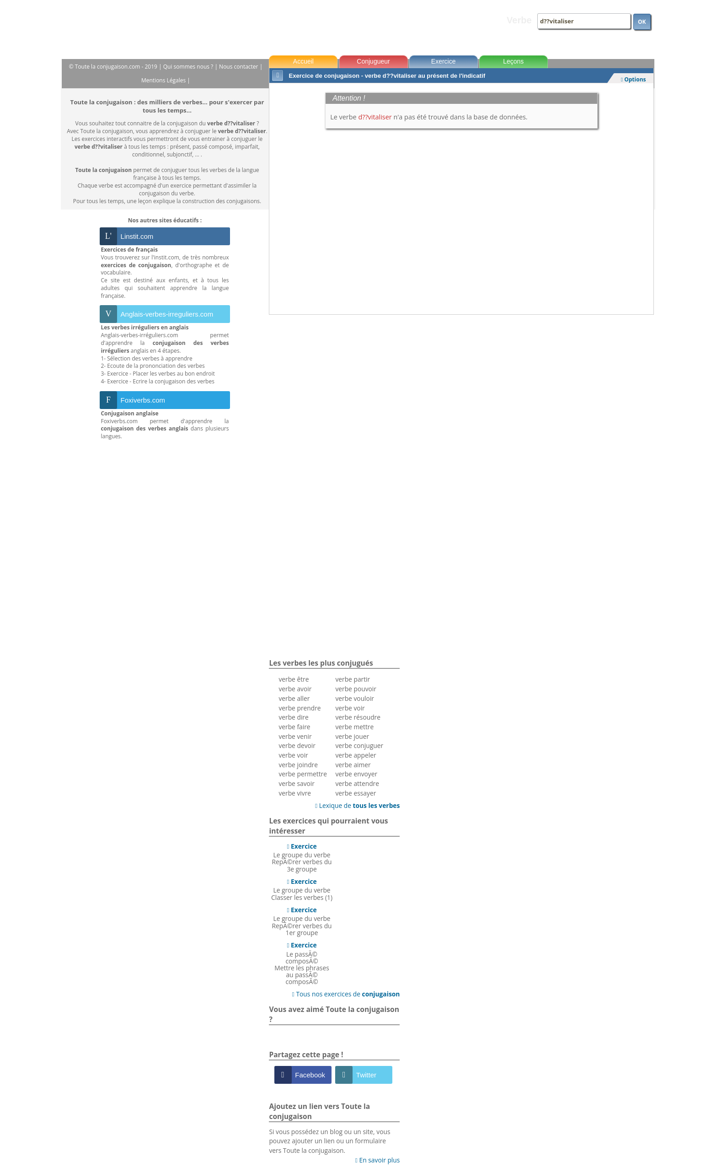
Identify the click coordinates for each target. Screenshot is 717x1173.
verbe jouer (352, 736)
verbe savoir (296, 783)
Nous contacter (239, 66)
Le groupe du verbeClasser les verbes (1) (301, 889)
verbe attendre (357, 783)
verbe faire (294, 726)
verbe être (293, 679)
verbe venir (294, 736)
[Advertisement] (461, 340)
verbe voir (293, 755)
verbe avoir (294, 688)
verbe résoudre (357, 717)
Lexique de (357, 805)
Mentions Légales (164, 80)
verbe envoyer (356, 773)
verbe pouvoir (355, 688)
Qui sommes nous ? (189, 66)
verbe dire (293, 717)
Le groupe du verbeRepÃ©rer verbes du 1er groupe (302, 921)
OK (642, 22)
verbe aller (294, 698)
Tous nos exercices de (346, 994)
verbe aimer (352, 764)
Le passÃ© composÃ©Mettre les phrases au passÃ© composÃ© (301, 963)
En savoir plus (377, 1160)
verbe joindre (298, 764)
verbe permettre (302, 773)
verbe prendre (299, 708)
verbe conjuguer (359, 745)
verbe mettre (354, 726)
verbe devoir (297, 745)
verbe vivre (294, 793)
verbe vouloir (354, 698)
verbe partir (352, 679)
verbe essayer (355, 793)
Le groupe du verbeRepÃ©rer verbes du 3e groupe (302, 857)
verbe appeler (355, 755)
